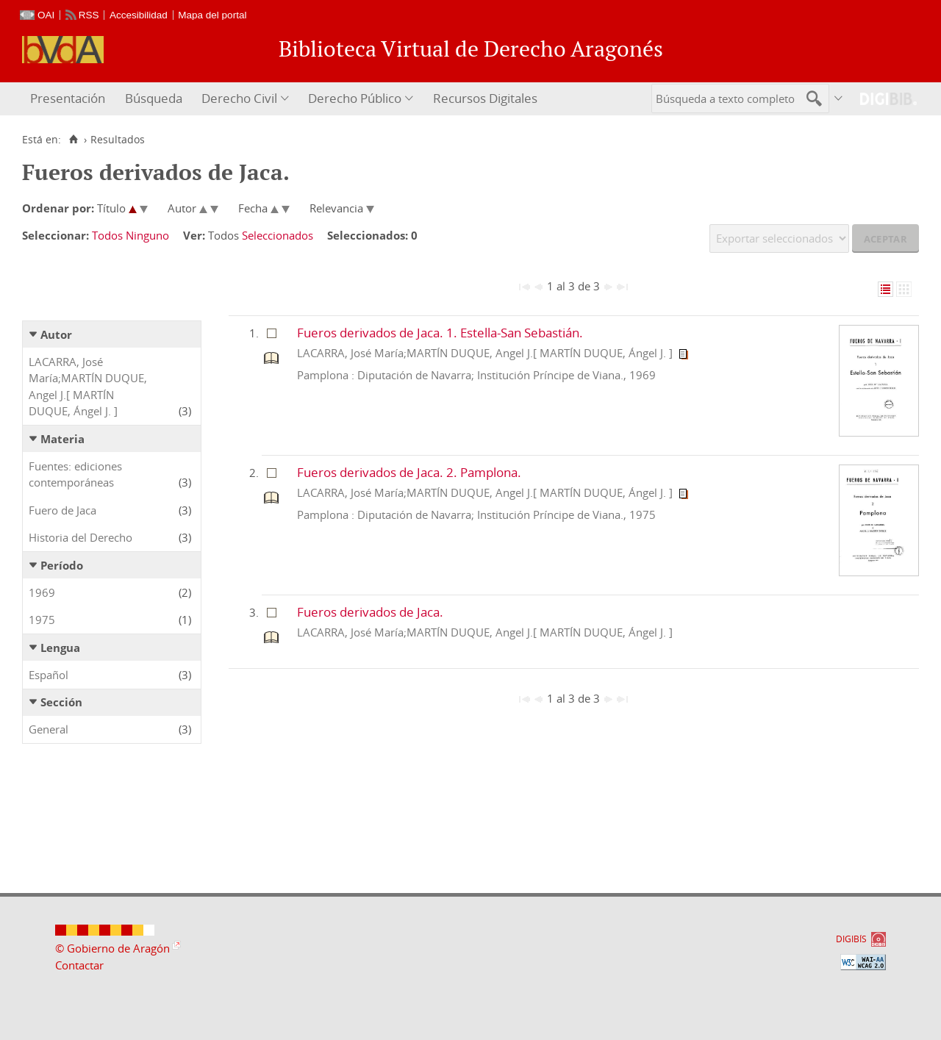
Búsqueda (153, 98)
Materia (62, 438)
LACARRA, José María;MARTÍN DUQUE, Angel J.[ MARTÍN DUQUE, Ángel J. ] (88, 386)
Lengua (60, 647)
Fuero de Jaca (62, 510)
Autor (56, 334)
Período (61, 565)
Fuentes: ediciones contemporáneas (75, 474)
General (48, 729)
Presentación (67, 98)
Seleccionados (277, 235)
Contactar (79, 965)
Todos (107, 235)
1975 (42, 619)
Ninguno (147, 235)
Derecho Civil (239, 98)
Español (48, 674)
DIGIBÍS (851, 939)
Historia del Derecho (80, 537)
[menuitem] (69, 98)
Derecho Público (354, 98)
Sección (61, 702)
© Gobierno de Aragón (112, 948)
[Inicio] (73, 140)
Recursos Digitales (485, 98)
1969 (42, 592)
